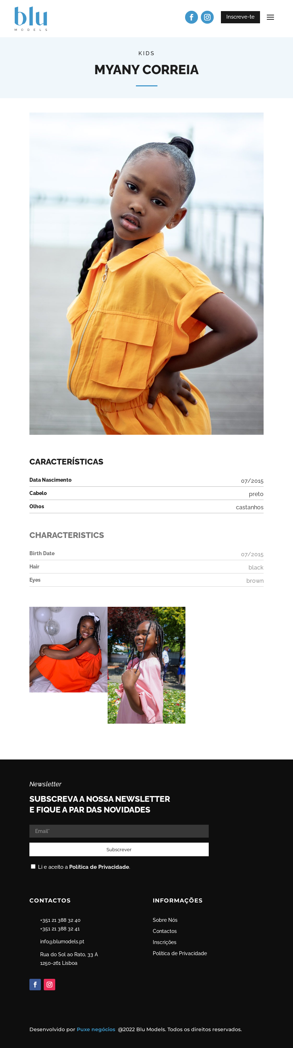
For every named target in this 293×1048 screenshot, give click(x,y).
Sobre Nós (165, 920)
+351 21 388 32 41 (60, 929)
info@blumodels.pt (62, 941)
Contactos (165, 931)
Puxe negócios (97, 1029)
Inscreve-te (240, 17)
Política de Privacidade (99, 867)
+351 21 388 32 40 (60, 920)
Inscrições (164, 942)
